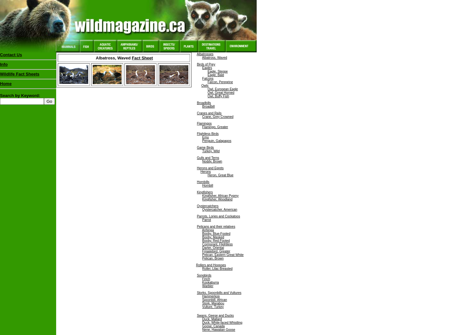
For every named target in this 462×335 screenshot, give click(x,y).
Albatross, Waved (214, 57)
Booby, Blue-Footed (216, 233)
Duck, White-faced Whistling (222, 322)
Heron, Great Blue (221, 175)
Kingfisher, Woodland (217, 199)
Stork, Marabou (213, 303)
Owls (205, 85)
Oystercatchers (207, 206)
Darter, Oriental (213, 248)
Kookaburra (210, 282)
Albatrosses (205, 54)
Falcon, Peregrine (220, 82)
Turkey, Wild (210, 151)
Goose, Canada (213, 326)
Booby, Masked (213, 237)
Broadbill (208, 106)
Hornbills (203, 182)
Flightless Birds (208, 134)
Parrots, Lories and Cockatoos (218, 216)
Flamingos (204, 123)
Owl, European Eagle (223, 89)
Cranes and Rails (209, 113)
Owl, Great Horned (221, 92)
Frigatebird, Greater (216, 251)
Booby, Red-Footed (216, 240)
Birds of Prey (206, 64)
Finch (206, 279)
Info (4, 64)
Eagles (207, 68)
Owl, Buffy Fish (218, 96)
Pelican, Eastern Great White (223, 255)
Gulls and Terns (208, 158)
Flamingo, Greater (215, 127)
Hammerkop (210, 296)
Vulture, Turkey (213, 307)
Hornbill (207, 185)
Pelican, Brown (213, 258)
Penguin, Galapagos (216, 141)
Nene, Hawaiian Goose (218, 329)
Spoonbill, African (214, 300)
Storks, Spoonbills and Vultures (219, 293)
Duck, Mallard (212, 319)
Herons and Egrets (210, 168)
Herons (206, 171)
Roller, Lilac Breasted (217, 268)
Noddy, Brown (212, 161)
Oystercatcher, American (219, 209)
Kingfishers (205, 192)
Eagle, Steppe (218, 71)
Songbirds (204, 275)
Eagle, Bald (216, 75)
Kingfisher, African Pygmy (220, 196)
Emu (205, 137)
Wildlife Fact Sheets (28, 75)
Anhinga (208, 230)
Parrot (206, 220)
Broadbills (204, 103)
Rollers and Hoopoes (211, 265)
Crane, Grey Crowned (217, 117)
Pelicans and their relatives (216, 226)
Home (6, 83)
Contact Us (11, 54)
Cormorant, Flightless (217, 244)
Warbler (207, 286)
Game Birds (205, 147)
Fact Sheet (142, 58)
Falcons (207, 78)
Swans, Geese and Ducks (215, 315)
